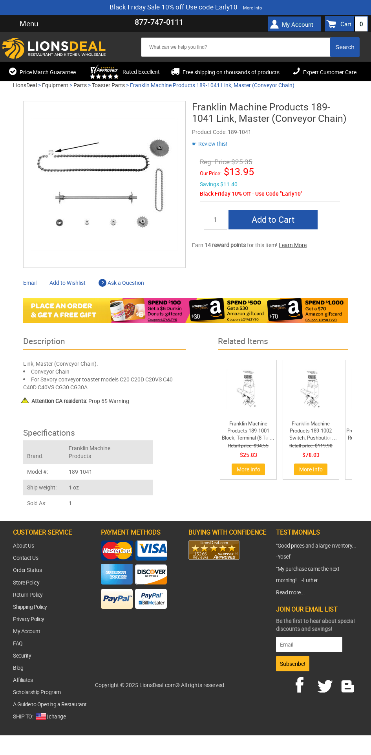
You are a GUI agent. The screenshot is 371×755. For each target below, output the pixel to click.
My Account (297, 24)
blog (348, 684)
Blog (18, 667)
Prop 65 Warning (80, 401)
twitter (326, 684)
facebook (305, 684)
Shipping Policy (30, 606)
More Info (248, 469)
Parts (80, 85)
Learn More (293, 245)
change (57, 716)
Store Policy (26, 582)
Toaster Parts (108, 85)
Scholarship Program (37, 692)
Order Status (27, 570)
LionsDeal (25, 85)
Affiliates (23, 680)
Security (22, 655)
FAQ (18, 643)
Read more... (290, 592)
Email (30, 282)
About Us (23, 545)
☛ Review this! (209, 143)
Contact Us (25, 557)
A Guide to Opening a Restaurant (50, 704)
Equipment (55, 85)
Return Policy (28, 594)
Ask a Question (121, 282)
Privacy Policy (28, 619)
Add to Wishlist (67, 282)
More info (252, 8)
